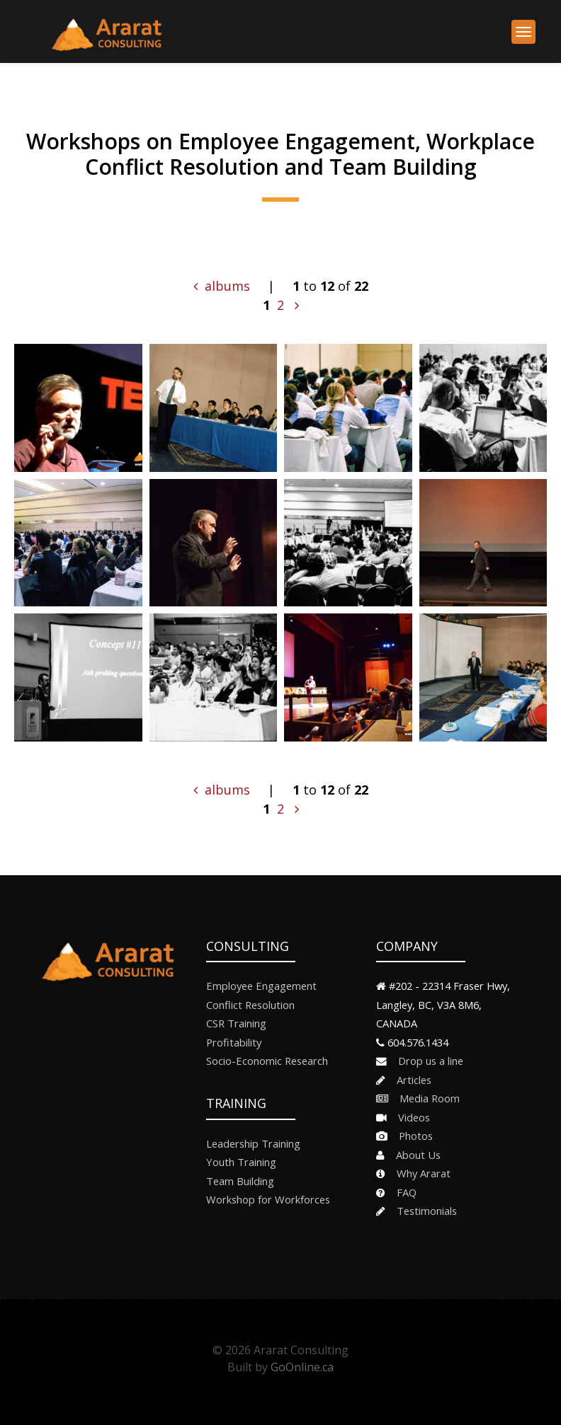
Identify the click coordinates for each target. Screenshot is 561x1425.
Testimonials (422, 1211)
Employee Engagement (261, 986)
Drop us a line (426, 1061)
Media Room (425, 1098)
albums (221, 285)
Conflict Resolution (250, 1005)
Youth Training (241, 1162)
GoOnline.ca (302, 1367)
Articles (409, 1080)
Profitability (233, 1042)
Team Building (240, 1181)
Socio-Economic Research (267, 1061)
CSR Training (236, 1023)
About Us (414, 1155)
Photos (411, 1136)
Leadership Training (253, 1143)
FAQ (402, 1192)
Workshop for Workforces (268, 1199)
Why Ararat (419, 1173)
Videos (410, 1117)
